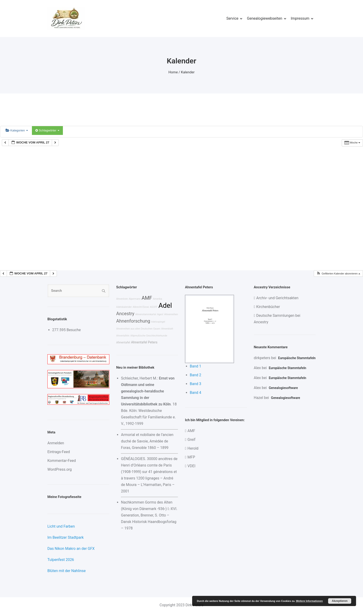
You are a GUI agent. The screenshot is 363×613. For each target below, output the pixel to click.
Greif (191, 439)
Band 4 (195, 392)
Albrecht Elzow (141, 306)
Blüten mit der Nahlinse (66, 571)
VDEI (191, 466)
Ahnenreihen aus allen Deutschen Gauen (138, 328)
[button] (338, 274)
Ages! (160, 314)
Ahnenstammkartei (145, 314)
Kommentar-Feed (61, 460)
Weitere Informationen (309, 601)
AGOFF (153, 306)
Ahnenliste (122, 298)
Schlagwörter (47, 130)
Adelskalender (124, 306)
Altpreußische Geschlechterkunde (148, 335)
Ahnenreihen (171, 314)
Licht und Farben (61, 526)
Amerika (157, 298)
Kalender (188, 72)
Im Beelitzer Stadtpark (65, 537)
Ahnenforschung (133, 321)
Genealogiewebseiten (264, 18)
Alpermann (135, 298)
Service (232, 18)
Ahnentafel (123, 342)
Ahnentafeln (122, 335)
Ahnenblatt (167, 328)
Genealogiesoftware (283, 388)
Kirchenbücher (268, 307)
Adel (165, 305)
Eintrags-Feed (58, 452)
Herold (193, 448)
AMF (147, 298)
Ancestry (125, 313)
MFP (191, 457)
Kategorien (17, 130)
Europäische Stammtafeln (297, 358)
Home (173, 72)
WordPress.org (59, 469)
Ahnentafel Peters (144, 342)
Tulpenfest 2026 (60, 559)
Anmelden (55, 443)
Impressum (300, 18)
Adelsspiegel (158, 321)
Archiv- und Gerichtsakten (277, 298)
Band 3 (195, 384)
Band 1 (195, 366)
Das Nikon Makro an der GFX (71, 548)
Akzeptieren (340, 601)
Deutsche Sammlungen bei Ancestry (277, 318)
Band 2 (195, 375)
